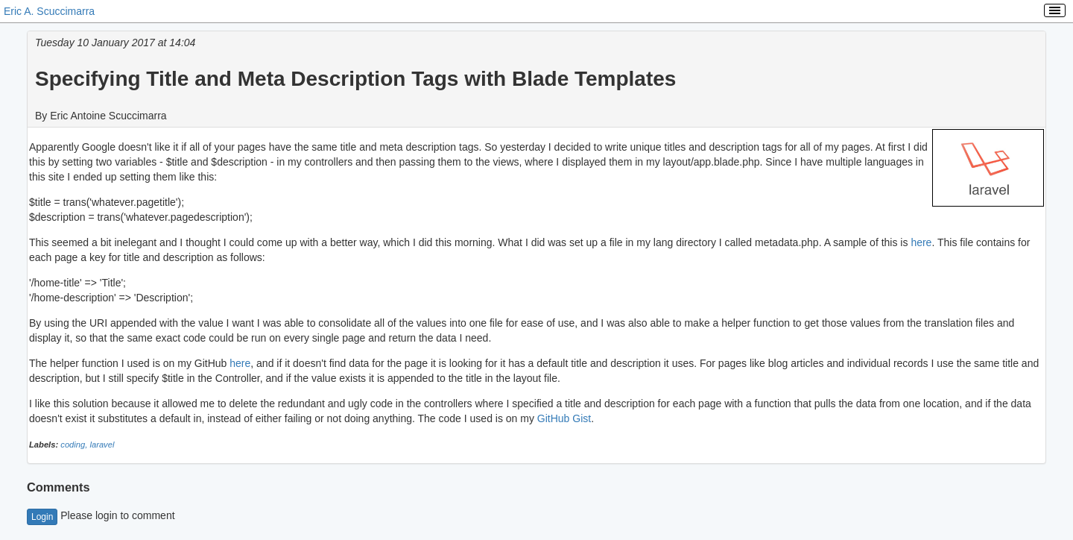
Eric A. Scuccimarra (49, 11)
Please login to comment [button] (101, 515)
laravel (101, 444)
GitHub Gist (564, 418)
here (921, 242)
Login (42, 517)
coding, (74, 444)
